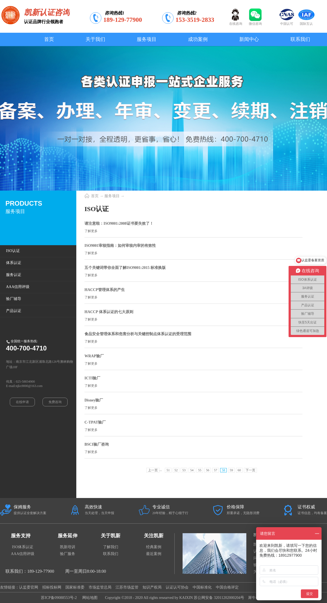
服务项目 (112, 196)
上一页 (153, 470)
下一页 (250, 470)
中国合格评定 (227, 587)
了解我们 (110, 547)
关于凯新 (110, 535)
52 (176, 470)
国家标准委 (74, 587)
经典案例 (153, 547)
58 (223, 470)
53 (184, 470)
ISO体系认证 (23, 547)
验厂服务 (67, 554)
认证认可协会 (177, 587)
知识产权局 (152, 587)
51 (168, 470)
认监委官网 (28, 587)
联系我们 (110, 554)
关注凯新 (154, 535)
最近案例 (153, 554)
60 (239, 470)
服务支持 (21, 535)
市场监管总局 (100, 587)
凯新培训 (67, 547)
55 (199, 470)
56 (207, 470)
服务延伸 (67, 535)
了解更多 (91, 231)
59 (231, 470)
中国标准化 (202, 587)
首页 (49, 39)
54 (191, 470)
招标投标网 (51, 587)
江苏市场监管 (127, 587)
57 (215, 470)
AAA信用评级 (22, 554)
